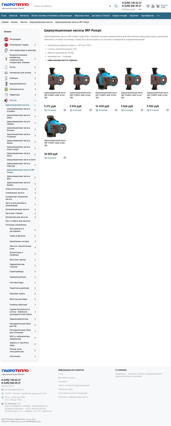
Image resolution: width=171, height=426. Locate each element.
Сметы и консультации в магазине (74, 385)
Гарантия (134, 15)
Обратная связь (81, 15)
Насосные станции (21, 213)
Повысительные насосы (21, 189)
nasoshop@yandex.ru (14, 389)
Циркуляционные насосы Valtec (22, 116)
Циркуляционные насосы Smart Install (22, 148)
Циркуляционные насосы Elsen (21, 160)
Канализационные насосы (21, 209)
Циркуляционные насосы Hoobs (22, 141)
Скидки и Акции (119, 15)
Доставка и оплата (66, 378)
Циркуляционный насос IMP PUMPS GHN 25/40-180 (55, 95)
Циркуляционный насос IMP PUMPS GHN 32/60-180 (158, 95)
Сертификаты (147, 15)
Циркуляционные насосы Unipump (22, 164)
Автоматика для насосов (21, 217)
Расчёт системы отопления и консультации (52, 15)
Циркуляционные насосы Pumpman (22, 135)
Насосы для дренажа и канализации (21, 204)
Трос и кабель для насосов (18, 221)
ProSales (19, 421)
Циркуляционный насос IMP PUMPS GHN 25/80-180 (106, 95)
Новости (13, 15)
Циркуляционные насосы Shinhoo (22, 122)
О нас (4, 15)
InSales (38, 421)
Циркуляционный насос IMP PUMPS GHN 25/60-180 (80, 95)
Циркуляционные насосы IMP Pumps (20, 171)
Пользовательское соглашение (72, 393)
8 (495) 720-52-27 (132, 2)
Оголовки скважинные (16, 225)
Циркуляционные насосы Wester (22, 183)
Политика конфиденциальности (73, 397)
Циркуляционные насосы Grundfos (22, 110)
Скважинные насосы (21, 193)
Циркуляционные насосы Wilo (22, 177)
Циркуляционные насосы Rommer (22, 129)
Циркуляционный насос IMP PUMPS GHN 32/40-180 (132, 95)
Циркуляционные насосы (21, 105)
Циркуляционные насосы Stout (22, 154)
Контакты (24, 15)
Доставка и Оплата (101, 15)
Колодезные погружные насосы (21, 198)
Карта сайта (31, 419)
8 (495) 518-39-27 (131, 5)
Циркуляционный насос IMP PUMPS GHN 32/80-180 (55, 143)
